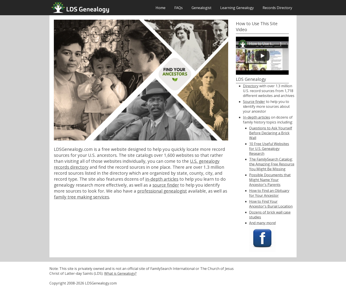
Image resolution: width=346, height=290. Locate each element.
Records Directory (277, 7)
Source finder (254, 101)
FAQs (178, 7)
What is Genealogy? (120, 273)
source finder (165, 185)
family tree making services (81, 197)
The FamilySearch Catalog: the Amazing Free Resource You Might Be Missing (271, 164)
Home (160, 7)
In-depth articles (256, 117)
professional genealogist (162, 191)
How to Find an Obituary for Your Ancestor (269, 193)
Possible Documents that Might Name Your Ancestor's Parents (270, 179)
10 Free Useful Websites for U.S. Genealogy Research (269, 148)
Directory (250, 85)
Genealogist (201, 7)
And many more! (262, 222)
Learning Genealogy (237, 7)
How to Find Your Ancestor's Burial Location (271, 204)
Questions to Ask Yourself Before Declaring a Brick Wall (270, 133)
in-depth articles (161, 179)
